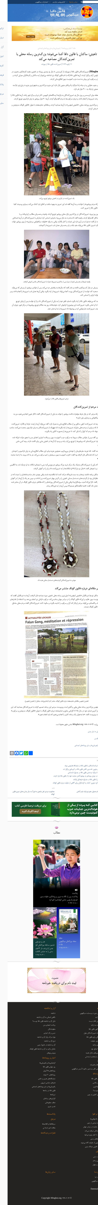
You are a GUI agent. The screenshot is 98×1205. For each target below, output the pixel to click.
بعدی (45, 788)
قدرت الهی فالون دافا (87, 1029)
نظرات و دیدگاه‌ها (40, 1133)
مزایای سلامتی (89, 1083)
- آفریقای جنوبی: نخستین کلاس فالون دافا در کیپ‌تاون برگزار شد (75, 769)
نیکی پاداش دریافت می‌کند (85, 1131)
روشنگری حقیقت (88, 1041)
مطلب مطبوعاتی (43, 1103)
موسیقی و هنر (89, 1161)
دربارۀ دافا (89, 1074)
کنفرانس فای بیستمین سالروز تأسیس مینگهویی (79, 1069)
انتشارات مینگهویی (34, 2)
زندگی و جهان (89, 1165)
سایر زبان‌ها (66, 2)
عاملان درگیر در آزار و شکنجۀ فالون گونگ (35, 1049)
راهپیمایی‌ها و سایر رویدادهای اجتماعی (41, 48)
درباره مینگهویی (89, 1181)
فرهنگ (91, 1152)
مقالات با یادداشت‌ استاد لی (86, 1057)
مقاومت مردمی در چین (87, 1123)
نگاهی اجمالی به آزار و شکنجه (38, 1017)
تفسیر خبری (44, 1106)
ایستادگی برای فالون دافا (86, 1037)
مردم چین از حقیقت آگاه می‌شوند (83, 1143)
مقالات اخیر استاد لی (41, 1128)
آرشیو (92, 1185)
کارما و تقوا (89, 1114)
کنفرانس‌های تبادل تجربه (86, 1053)
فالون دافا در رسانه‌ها (41, 1091)
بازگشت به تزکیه (89, 1025)
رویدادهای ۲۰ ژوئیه (42, 1075)
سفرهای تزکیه (89, 1045)
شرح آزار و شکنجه (42, 1041)
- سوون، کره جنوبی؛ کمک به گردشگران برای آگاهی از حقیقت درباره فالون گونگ (70, 783)
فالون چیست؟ (89, 1091)
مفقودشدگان (44, 1029)
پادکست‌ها (43, 1114)
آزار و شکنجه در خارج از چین (39, 1045)
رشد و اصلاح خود (89, 1049)
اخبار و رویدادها (59, 48)
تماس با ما (90, 1177)
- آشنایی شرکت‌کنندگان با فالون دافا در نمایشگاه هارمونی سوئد (76, 766)
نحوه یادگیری (90, 1087)
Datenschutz (88, 1189)
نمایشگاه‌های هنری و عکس (39, 1079)
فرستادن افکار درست (87, 1021)
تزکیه (91, 1008)
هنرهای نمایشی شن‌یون (40, 1083)
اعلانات (92, 1061)
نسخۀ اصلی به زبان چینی (88, 732)
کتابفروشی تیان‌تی (51, 2)
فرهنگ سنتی (90, 1157)
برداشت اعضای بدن (41, 1025)
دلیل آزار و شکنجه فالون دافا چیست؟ (36, 1021)
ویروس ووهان (43, 1053)
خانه (67, 48)
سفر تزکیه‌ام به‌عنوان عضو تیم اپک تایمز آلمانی (82, 792)
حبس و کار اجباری (42, 1033)
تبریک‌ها (45, 1095)
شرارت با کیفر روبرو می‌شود (85, 1135)
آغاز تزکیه (91, 1017)
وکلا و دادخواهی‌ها (88, 1119)
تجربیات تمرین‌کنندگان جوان (85, 1033)
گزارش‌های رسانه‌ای (42, 1099)
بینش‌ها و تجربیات (88, 1065)
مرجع (45, 1119)
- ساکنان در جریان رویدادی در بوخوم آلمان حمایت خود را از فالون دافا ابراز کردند (71, 776)
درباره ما (90, 1172)
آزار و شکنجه (42, 1008)
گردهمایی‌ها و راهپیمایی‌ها (40, 1063)
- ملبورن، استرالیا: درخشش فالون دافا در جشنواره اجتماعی (78, 773)
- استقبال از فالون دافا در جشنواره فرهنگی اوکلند (81, 780)
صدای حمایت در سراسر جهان (85, 1127)
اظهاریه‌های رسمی (88, 1139)
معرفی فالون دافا (89, 1079)
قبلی (95, 788)
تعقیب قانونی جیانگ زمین (85, 1147)
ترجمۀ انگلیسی (91, 738)
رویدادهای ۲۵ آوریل (42, 1071)
